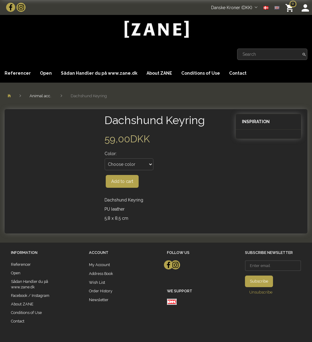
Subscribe (259, 281)
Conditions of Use (200, 73)
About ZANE (159, 73)
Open (46, 73)
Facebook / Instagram (30, 295)
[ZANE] (156, 29)
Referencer (18, 73)
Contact (237, 73)
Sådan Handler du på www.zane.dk (99, 73)
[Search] (304, 54)
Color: (111, 153)
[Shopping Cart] (290, 7)
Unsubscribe (260, 292)
